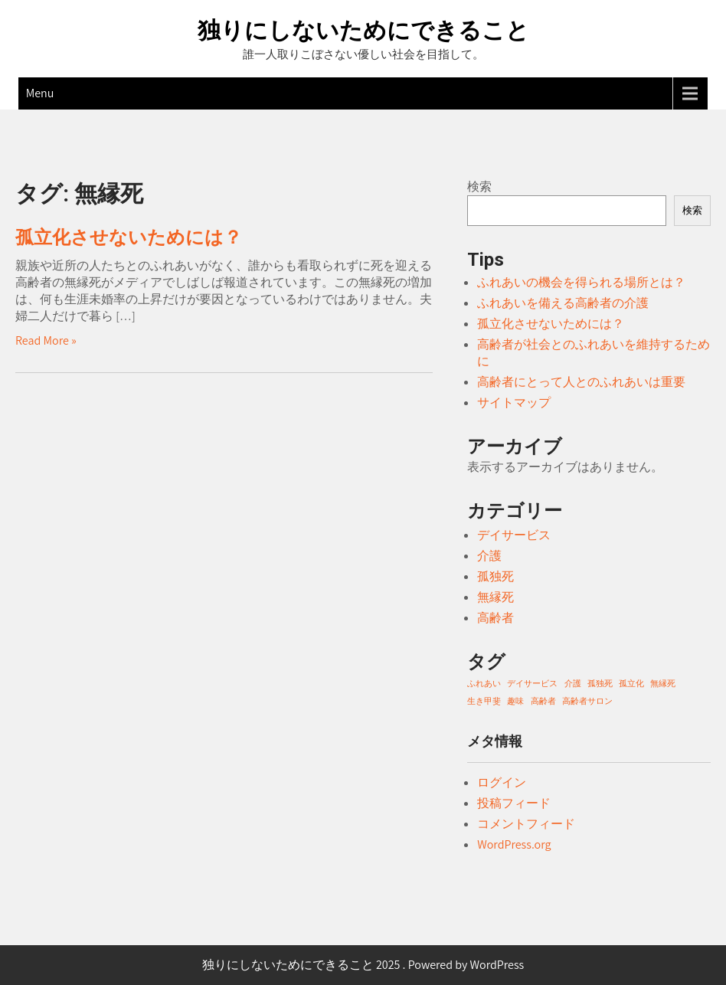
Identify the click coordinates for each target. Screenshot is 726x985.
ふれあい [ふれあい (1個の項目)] (484, 683)
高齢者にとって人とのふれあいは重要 (581, 382)
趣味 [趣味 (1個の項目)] (515, 700)
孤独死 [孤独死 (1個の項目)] (600, 683)
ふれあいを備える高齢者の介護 (563, 303)
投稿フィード (514, 803)
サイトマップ (514, 402)
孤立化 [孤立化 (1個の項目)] (631, 683)
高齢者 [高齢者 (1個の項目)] (543, 700)
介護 (489, 556)
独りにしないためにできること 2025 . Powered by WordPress (363, 965)
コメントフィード (526, 824)
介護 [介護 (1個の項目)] (572, 683)
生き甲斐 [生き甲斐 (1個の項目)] (484, 700)
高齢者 (495, 618)
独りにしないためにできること (363, 30)
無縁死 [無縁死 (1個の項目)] (662, 683)
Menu (40, 93)
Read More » (46, 340)
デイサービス (514, 535)
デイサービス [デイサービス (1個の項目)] (532, 683)
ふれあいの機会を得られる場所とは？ (581, 282)
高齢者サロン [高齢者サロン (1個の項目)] (587, 700)
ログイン (501, 782)
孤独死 (495, 576)
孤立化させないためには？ (128, 237)
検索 (479, 186)
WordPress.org (514, 844)
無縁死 (495, 597)
